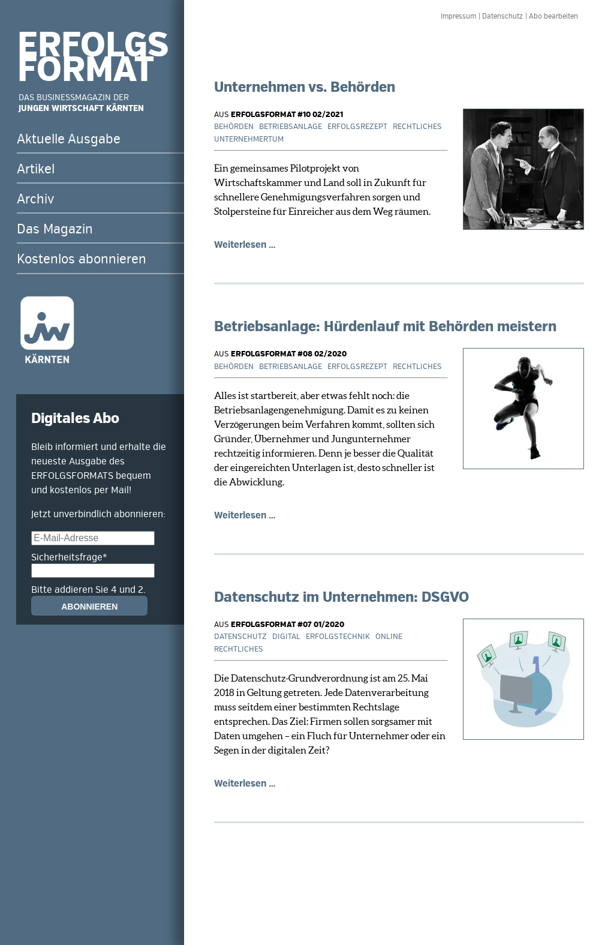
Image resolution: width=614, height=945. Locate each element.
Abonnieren (89, 606)
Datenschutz (502, 16)
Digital (286, 636)
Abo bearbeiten (553, 16)
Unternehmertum (249, 139)
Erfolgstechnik (338, 636)
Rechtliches (417, 126)
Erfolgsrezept (357, 126)
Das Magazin (55, 229)
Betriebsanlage (290, 126)
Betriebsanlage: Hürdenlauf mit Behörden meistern (385, 326)
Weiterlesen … (245, 245)
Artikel (36, 169)
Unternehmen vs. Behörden (304, 87)
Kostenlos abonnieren (81, 259)
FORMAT (85, 70)
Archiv (35, 199)
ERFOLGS (92, 45)
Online (388, 636)
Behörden (234, 126)
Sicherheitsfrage (69, 557)
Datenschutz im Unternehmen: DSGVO (341, 597)
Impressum (458, 16)
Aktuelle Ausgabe (69, 139)
